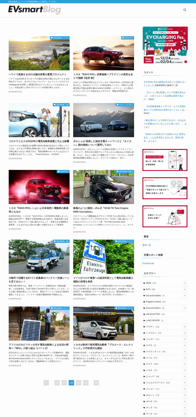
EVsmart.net (148, 263)
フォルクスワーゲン (166, 383)
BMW (166, 283)
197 (64, 383)
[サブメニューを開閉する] (185, 283)
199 (78, 383)
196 (57, 383)
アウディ (166, 327)
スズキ (166, 345)
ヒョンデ (166, 376)
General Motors (166, 308)
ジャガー (166, 339)
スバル (166, 358)
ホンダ (166, 407)
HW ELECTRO (155, 314)
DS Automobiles (166, 295)
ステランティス (166, 352)
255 (96, 383)
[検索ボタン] (184, 10)
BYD (166, 289)
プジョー (166, 389)
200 (85, 383)
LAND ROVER (154, 320)
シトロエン (166, 333)
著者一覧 (146, 245)
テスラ (166, 364)
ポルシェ (166, 395)
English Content (156, 301)
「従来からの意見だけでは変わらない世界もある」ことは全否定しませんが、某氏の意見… (165, 137)
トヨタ (166, 370)
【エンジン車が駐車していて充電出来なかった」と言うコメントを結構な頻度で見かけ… (165, 95)
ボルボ (166, 401)
